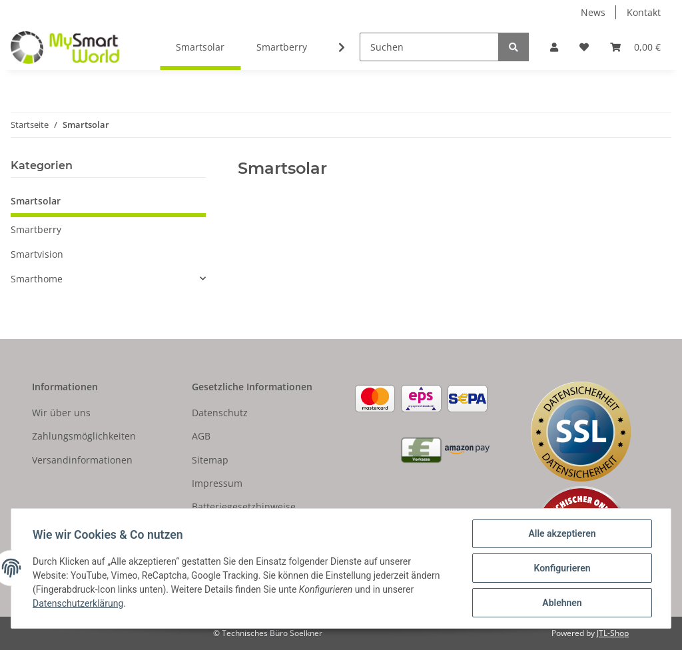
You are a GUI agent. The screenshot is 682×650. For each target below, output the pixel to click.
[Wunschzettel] (584, 47)
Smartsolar (36, 200)
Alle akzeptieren (561, 533)
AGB (201, 436)
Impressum (217, 483)
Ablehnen (561, 602)
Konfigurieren (561, 568)
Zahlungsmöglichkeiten (84, 436)
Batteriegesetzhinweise (244, 506)
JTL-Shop (613, 633)
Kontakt (644, 12)
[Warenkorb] (635, 47)
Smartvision (37, 254)
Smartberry (36, 229)
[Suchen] (429, 47)
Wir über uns (61, 412)
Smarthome (37, 278)
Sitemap (210, 460)
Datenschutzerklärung (78, 603)
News (593, 12)
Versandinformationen (82, 460)
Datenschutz (220, 412)
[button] (554, 47)
